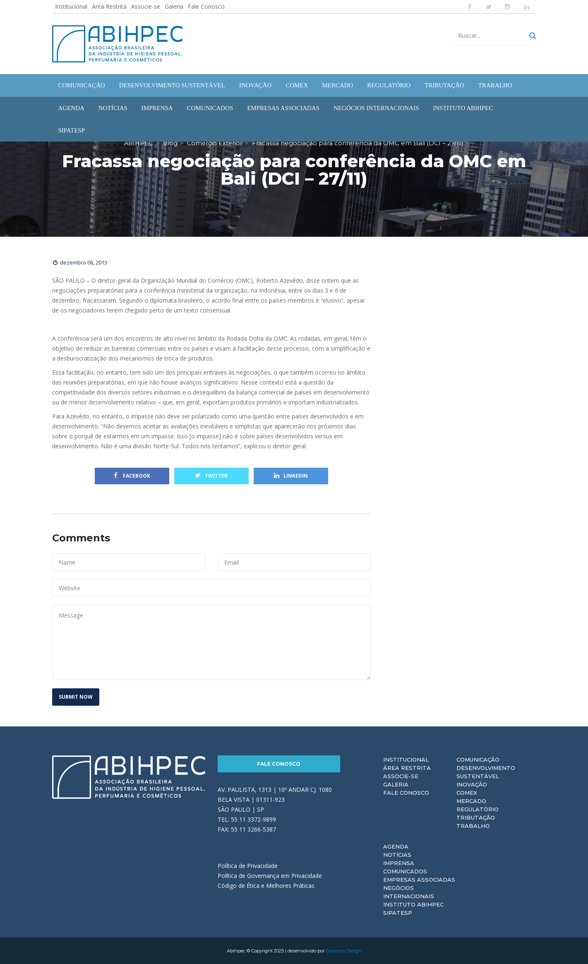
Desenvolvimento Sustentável (485, 771)
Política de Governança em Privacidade (270, 876)
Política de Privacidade (248, 866)
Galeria (174, 6)
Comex (466, 792)
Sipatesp (397, 912)
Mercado (471, 801)
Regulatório (477, 809)
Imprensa (398, 863)
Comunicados (405, 871)
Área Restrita (109, 6)
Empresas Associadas (419, 879)
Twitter (211, 475)
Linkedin (291, 475)
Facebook (132, 475)
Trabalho (473, 825)
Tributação (475, 817)
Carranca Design (344, 951)
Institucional (71, 6)
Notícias (397, 854)
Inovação (471, 784)
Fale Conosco (206, 6)
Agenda (395, 846)
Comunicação (477, 759)
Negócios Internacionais (408, 892)
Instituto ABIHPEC (413, 904)
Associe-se (145, 6)
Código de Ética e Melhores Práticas (266, 885)
